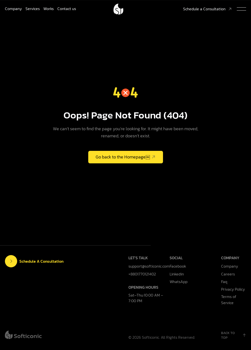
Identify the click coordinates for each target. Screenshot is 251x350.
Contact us (66, 9)
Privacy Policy (233, 289)
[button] (241, 9)
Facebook (178, 266)
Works (48, 9)
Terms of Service (228, 300)
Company (13, 9)
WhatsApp (179, 282)
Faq (224, 282)
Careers (228, 274)
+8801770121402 (142, 274)
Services (32, 9)
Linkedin (177, 274)
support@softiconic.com (149, 266)
